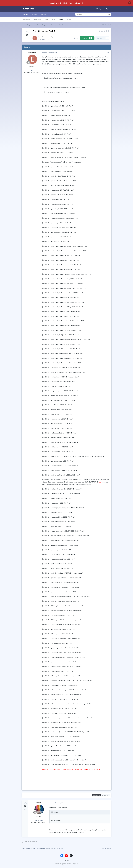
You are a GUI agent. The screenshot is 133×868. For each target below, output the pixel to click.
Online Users (37, 19)
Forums (61, 19)
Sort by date (105, 795)
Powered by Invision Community (66, 865)
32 (37, 820)
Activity (34, 14)
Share (74, 38)
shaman (38, 802)
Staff (46, 19)
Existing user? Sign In (103, 9)
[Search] (87, 14)
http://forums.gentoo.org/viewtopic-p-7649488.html (61, 64)
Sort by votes (96, 795)
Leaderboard (26, 19)
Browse (25, 15)
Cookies (66, 860)
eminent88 (48, 37)
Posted (50, 53)
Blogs (53, 19)
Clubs (69, 19)
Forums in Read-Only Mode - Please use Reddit (65, 3)
